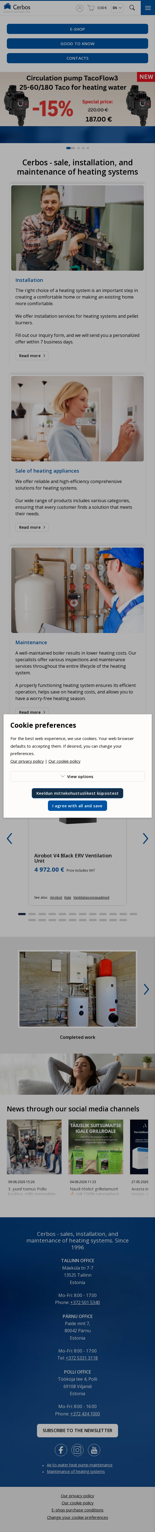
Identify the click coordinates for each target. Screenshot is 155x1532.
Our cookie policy (64, 761)
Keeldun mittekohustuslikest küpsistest (77, 793)
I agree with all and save (77, 805)
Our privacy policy (27, 761)
